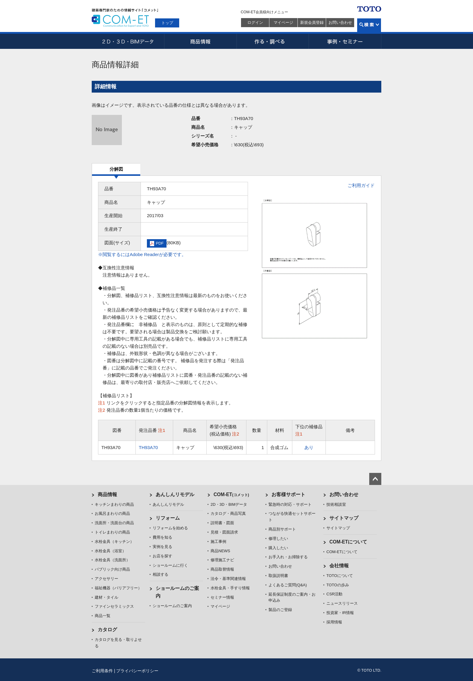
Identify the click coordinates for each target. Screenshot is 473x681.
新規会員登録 (312, 22)
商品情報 (200, 41)
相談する (160, 574)
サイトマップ (343, 518)
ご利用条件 (102, 670)
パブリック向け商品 (112, 569)
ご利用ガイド (361, 185)
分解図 (116, 169)
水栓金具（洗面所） (112, 560)
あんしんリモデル (175, 494)
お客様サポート (288, 494)
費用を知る (162, 537)
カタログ (107, 629)
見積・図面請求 (224, 532)
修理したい (278, 538)
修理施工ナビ (222, 560)
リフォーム (168, 518)
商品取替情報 (222, 569)
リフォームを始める (170, 528)
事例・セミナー (345, 41)
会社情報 (339, 565)
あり (308, 447)
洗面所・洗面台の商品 (114, 523)
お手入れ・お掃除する (288, 557)
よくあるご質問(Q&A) (287, 585)
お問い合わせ (340, 22)
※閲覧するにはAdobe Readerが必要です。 (142, 254)
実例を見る (162, 546)
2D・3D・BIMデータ (128, 41)
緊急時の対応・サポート (290, 504)
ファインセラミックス (114, 606)
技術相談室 (336, 504)
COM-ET (231, 494)
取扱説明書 (278, 575)
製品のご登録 (280, 609)
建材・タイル (106, 597)
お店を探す (162, 556)
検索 (369, 25)
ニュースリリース (342, 603)
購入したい (278, 548)
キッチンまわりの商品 (114, 504)
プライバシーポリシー (137, 670)
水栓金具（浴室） (110, 551)
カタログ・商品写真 (228, 513)
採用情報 (334, 622)
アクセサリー (106, 578)
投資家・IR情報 (340, 612)
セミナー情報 (222, 597)
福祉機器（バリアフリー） (118, 588)
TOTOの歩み (337, 585)
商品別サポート (282, 529)
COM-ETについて (348, 541)
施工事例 (218, 541)
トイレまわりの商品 (112, 532)
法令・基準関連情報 (228, 578)
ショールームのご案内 (172, 605)
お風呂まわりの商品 (112, 513)
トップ (167, 23)
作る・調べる (273, 41)
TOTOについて (339, 575)
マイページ (283, 22)
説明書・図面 (222, 523)
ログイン (255, 22)
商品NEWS (220, 551)
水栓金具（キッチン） (114, 541)
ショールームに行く (170, 565)
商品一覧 (102, 615)
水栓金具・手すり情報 (230, 588)
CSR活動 (334, 594)
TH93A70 (148, 447)
